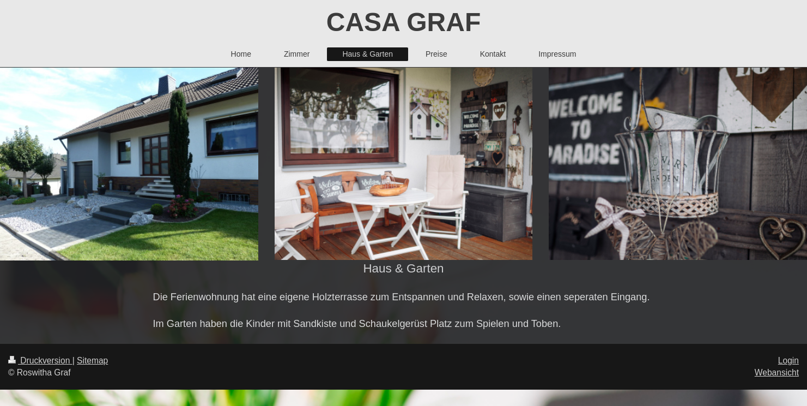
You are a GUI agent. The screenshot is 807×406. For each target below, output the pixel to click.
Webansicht (777, 372)
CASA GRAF (403, 22)
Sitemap (92, 360)
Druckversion (40, 360)
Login (788, 360)
